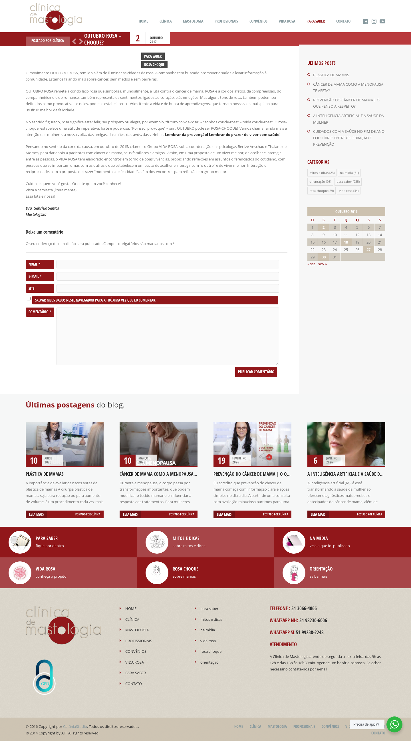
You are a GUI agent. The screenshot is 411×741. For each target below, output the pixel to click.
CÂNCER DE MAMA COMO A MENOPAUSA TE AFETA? (166, 474)
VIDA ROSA (287, 21)
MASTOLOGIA (193, 21)
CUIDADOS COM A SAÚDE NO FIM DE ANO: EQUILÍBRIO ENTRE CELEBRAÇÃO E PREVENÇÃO (349, 136)
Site (32, 288)
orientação (317, 180)
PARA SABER (316, 21)
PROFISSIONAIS (226, 21)
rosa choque (318, 188)
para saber (344, 180)
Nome (34, 264)
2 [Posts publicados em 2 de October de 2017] (324, 225)
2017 (153, 41)
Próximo (79, 41)
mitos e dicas (319, 171)
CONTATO (343, 21)
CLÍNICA (166, 21)
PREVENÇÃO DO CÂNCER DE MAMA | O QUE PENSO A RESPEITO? (270, 474)
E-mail (35, 276)
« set (311, 261)
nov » (322, 261)
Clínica (58, 40)
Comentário (40, 312)
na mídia (346, 171)
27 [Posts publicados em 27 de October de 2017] (368, 247)
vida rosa (345, 188)
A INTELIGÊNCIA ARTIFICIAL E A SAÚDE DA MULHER (352, 474)
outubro (156, 37)
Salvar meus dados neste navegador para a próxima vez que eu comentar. (95, 300)
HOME (143, 21)
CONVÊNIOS (258, 21)
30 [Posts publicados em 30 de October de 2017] (324, 255)
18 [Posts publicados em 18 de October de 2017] (346, 240)
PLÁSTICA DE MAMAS (331, 74)
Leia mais (36, 514)
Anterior (73, 41)
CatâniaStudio (75, 725)
